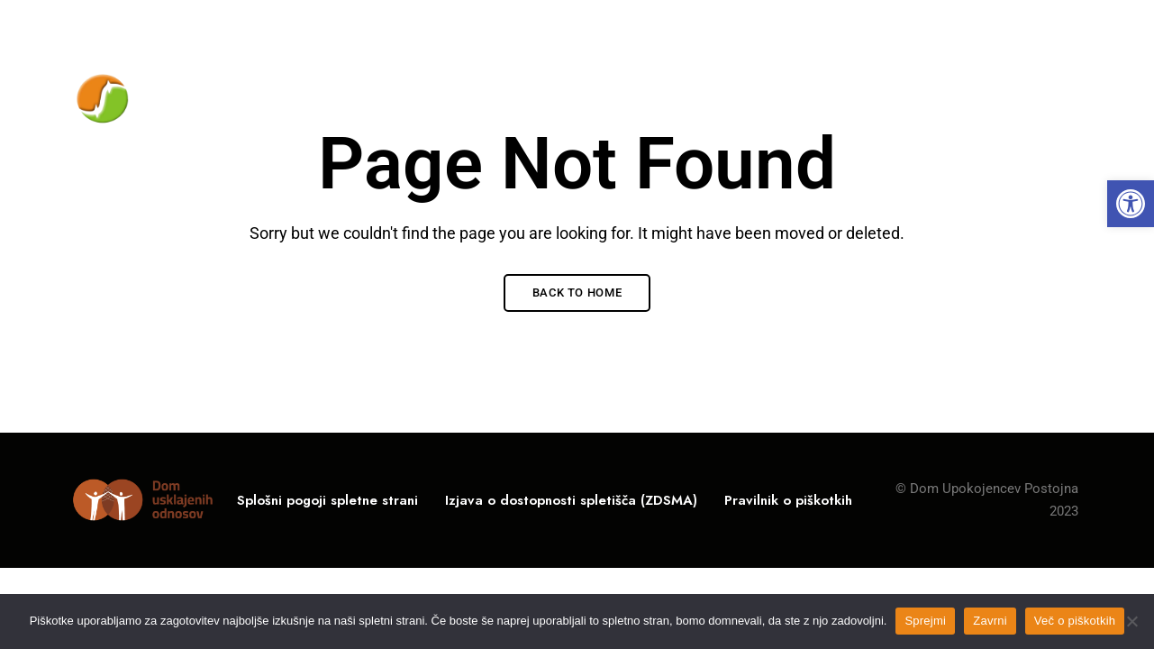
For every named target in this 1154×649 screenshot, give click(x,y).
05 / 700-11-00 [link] (868, 24)
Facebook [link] (1074, 26)
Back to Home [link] (577, 292)
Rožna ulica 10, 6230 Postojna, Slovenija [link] (194, 24)
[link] (1130, 203)
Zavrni (990, 620)
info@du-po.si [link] (998, 24)
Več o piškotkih (1074, 620)
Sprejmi (925, 620)
